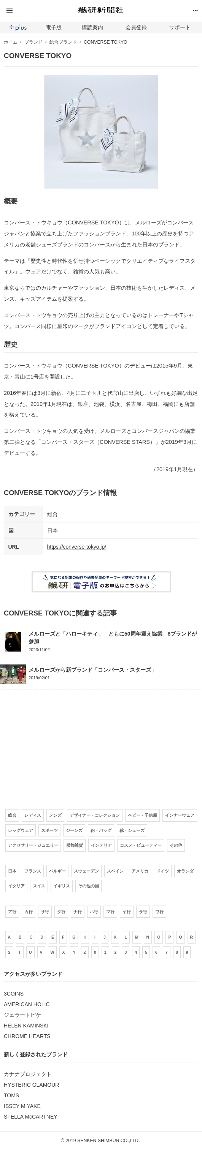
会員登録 (136, 27)
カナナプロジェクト (28, 1074)
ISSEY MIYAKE (22, 1106)
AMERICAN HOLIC (27, 1004)
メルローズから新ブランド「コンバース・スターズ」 (92, 670)
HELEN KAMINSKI (26, 1026)
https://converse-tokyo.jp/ (77, 547)
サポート (180, 27)
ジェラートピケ (22, 1015)
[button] (36, 10)
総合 (52, 514)
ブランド (33, 42)
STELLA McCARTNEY (30, 1117)
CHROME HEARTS (27, 1036)
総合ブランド (63, 42)
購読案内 (92, 27)
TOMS (11, 1095)
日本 (52, 530)
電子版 (54, 27)
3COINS (14, 994)
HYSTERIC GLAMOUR (31, 1085)
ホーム (10, 42)
